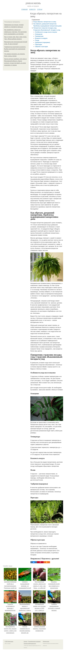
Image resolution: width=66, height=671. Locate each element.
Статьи (39, 9)
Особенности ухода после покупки (46, 32)
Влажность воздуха (41, 38)
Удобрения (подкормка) (42, 42)
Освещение (38, 34)
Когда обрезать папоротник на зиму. (44, 21)
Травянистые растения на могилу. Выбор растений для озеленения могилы (15, 49)
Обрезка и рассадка (41, 46)
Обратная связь (46, 641)
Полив (37, 40)
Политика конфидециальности (30, 643)
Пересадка (38, 44)
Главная (24, 9)
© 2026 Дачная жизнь (9, 641)
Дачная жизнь (33, 3)
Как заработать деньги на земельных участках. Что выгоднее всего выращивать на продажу (15, 32)
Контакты (25, 641)
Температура (39, 36)
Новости (32, 9)
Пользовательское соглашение (34, 641)
